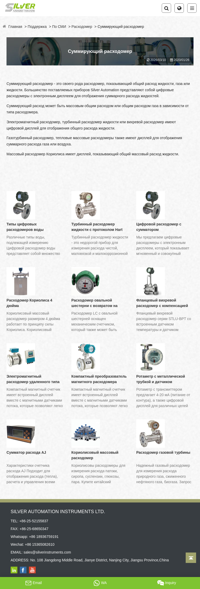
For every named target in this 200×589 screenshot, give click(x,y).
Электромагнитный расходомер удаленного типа (33, 379)
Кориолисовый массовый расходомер (94, 455)
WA (100, 583)
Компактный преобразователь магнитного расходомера (99, 379)
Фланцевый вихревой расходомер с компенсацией (162, 303)
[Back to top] (191, 558)
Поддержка (37, 26)
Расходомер (82, 26)
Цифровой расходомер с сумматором (158, 227)
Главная (15, 26)
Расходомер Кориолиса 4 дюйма (29, 303)
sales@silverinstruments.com (47, 552)
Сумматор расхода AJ (26, 452)
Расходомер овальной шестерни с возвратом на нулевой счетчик (94, 303)
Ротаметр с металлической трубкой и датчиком (160, 379)
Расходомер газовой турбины (163, 452)
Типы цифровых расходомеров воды (25, 227)
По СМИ (59, 26)
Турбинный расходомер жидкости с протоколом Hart (96, 227)
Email (33, 583)
